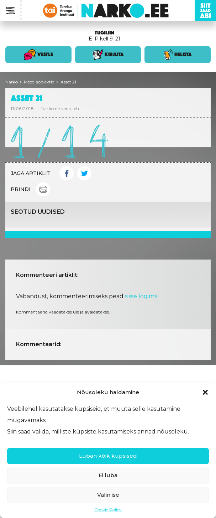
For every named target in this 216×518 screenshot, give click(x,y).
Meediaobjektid (39, 81)
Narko (11, 81)
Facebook (66, 173)
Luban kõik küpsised (108, 455)
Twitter (84, 173)
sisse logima (141, 296)
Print (43, 189)
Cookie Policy (108, 509)
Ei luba (108, 475)
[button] (205, 392)
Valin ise (108, 494)
